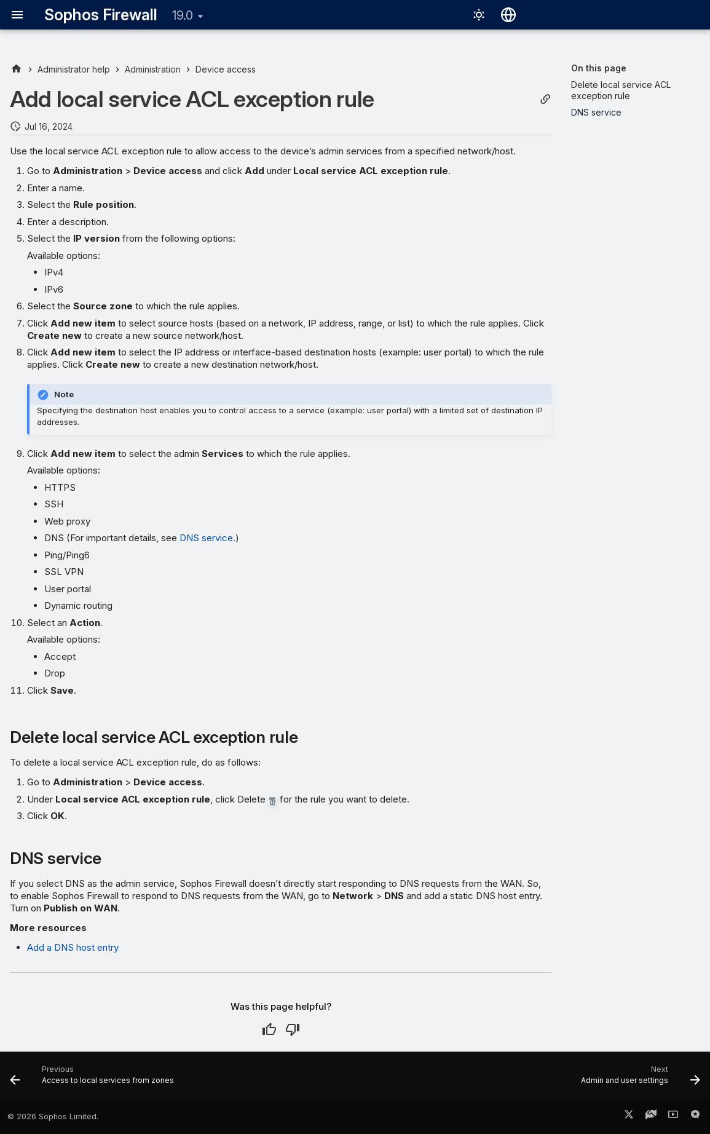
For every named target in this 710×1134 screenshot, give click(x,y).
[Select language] (508, 14)
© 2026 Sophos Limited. (52, 1116)
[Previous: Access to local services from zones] (95, 1079)
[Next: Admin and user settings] (637, 1079)
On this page (598, 68)
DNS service (206, 538)
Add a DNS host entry (73, 947)
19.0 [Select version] (182, 15)
